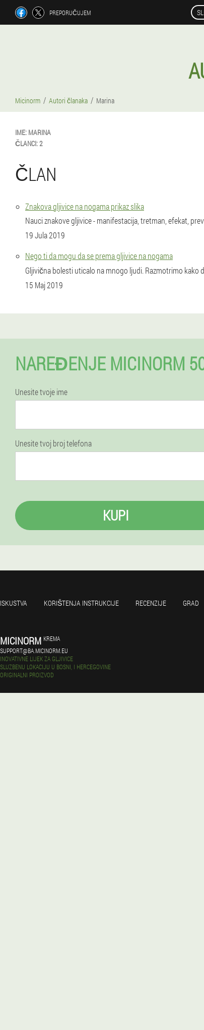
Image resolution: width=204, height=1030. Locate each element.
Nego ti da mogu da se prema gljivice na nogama (99, 255)
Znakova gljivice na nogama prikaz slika (84, 206)
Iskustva (13, 603)
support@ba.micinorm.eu (34, 651)
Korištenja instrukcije (81, 603)
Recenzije (150, 603)
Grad (191, 603)
